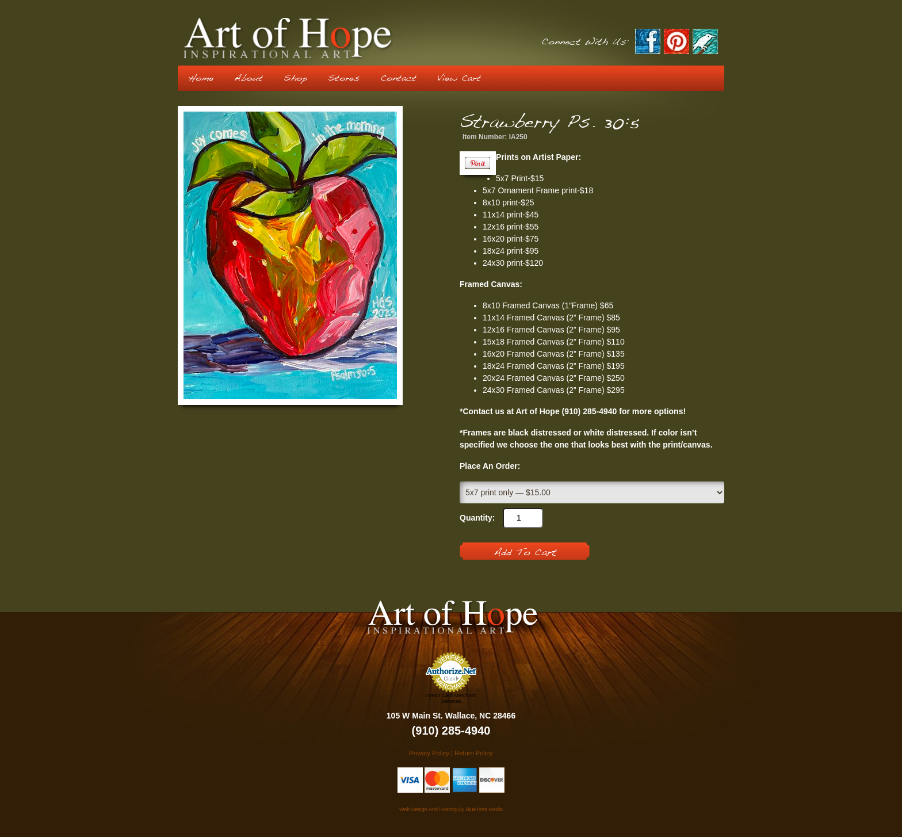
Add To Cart (525, 553)
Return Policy (473, 753)
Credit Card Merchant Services (451, 698)
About (248, 78)
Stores (344, 78)
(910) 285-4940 (451, 730)
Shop (295, 78)
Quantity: (477, 517)
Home (200, 78)
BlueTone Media (484, 809)
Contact (398, 78)
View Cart (459, 78)
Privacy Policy (429, 753)
